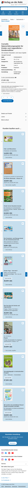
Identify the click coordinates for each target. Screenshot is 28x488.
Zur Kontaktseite (6, 480)
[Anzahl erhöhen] (11, 97)
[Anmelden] (3, 13)
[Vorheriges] (1, 33)
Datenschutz (8, 486)
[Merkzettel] (10, 13)
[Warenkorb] (16, 13)
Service (3, 463)
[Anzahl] (7, 97)
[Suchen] (25, 8)
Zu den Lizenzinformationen (8, 77)
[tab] (14, 113)
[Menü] (23, 13)
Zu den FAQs (5, 477)
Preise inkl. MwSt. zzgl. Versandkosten (10, 86)
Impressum (14, 486)
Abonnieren (12, 443)
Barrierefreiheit (22, 486)
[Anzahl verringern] (3, 97)
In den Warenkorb (7, 100)
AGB (2, 486)
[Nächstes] (27, 33)
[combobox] (12, 8)
